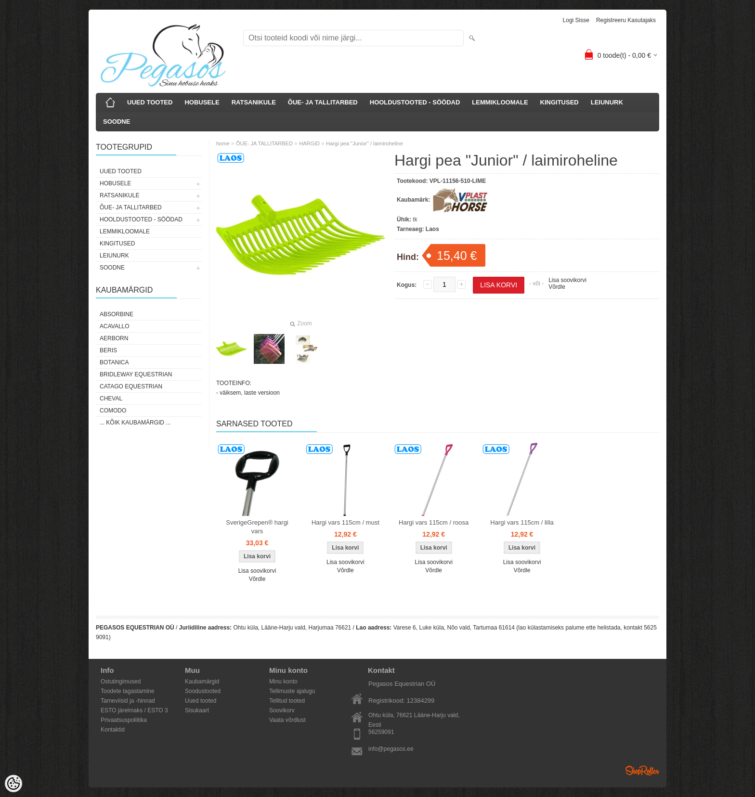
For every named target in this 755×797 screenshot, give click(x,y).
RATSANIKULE (254, 102)
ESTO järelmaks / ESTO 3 (134, 710)
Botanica (114, 362)
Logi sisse (576, 20)
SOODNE (116, 121)
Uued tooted (200, 700)
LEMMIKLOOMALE (500, 102)
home (223, 143)
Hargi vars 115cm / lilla (522, 522)
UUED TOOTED (149, 102)
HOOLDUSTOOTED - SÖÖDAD (415, 102)
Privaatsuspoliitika (124, 720)
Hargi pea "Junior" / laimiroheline (364, 143)
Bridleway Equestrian (136, 374)
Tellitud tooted (287, 700)
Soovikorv (282, 710)
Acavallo (115, 326)
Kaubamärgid (202, 681)
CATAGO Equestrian (131, 386)
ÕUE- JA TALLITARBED (323, 102)
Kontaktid (113, 729)
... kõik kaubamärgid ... (135, 422)
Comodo (113, 410)
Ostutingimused (121, 681)
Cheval (111, 398)
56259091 (381, 732)
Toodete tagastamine (127, 691)
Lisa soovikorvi (567, 280)
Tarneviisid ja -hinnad (128, 700)
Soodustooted (203, 691)
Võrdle (556, 286)
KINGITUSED (559, 102)
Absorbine (116, 314)
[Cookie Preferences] (13, 783)
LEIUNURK (607, 102)
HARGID (309, 143)
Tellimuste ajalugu (292, 691)
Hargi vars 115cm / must (345, 522)
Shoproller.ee (642, 770)
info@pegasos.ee (391, 749)
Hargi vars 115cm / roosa (434, 522)
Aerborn (114, 338)
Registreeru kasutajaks (626, 20)
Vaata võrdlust (287, 720)
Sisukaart (197, 710)
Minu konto (283, 681)
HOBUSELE (201, 102)
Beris (108, 350)
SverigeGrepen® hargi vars (257, 527)
